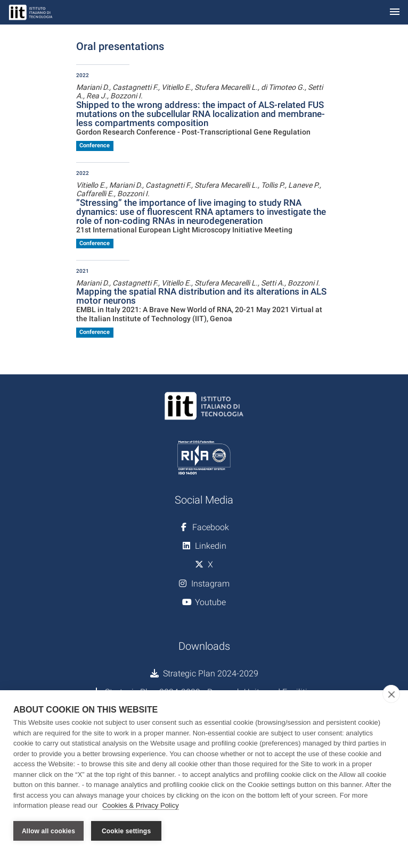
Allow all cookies (48, 831)
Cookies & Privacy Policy (140, 805)
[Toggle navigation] (394, 12)
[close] (391, 694)
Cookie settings (126, 831)
